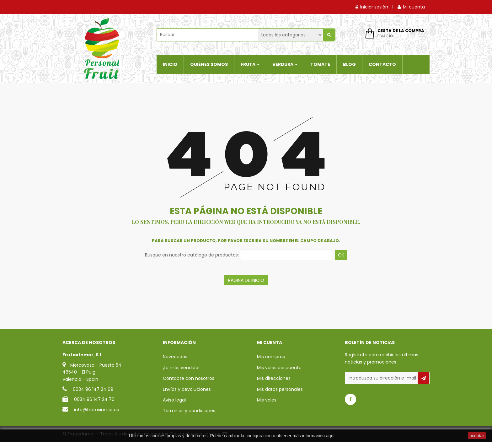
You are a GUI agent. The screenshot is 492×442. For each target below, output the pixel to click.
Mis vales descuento (279, 367)
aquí (330, 435)
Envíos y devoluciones (187, 389)
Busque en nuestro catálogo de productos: (192, 255)
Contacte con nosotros (188, 378)
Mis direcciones (274, 378)
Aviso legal (174, 400)
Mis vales (266, 400)
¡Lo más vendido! (181, 367)
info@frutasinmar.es (96, 410)
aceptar (476, 435)
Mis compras (271, 356)
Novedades (175, 356)
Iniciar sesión (372, 7)
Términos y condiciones (189, 410)
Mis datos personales (280, 389)
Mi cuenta (411, 7)
